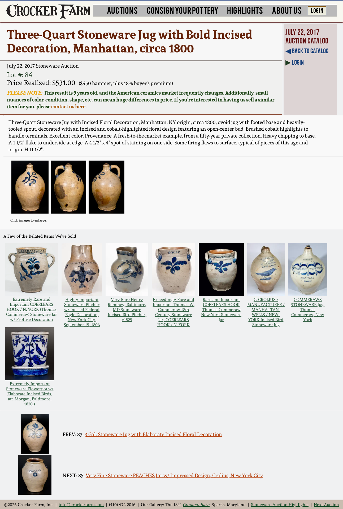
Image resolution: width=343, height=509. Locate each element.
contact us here (68, 106)
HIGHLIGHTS (245, 10)
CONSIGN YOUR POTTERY (182, 10)
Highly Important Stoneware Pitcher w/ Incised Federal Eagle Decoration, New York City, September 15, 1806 (82, 312)
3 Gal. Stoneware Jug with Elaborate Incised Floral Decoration (153, 434)
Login (298, 62)
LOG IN (317, 10)
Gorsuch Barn (196, 504)
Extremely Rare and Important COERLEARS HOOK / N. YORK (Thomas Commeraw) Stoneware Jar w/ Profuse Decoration (31, 309)
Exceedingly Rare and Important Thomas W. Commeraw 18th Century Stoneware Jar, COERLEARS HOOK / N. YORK (173, 312)
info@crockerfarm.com (81, 504)
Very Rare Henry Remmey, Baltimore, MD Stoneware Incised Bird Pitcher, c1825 (127, 309)
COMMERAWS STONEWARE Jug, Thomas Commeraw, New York (307, 309)
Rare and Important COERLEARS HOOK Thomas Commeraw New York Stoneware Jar (221, 309)
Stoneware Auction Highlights (280, 504)
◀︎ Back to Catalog (306, 51)
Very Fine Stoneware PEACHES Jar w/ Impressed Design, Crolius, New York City (174, 475)
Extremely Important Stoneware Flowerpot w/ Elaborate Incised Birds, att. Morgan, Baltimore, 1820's (29, 393)
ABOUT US (287, 10)
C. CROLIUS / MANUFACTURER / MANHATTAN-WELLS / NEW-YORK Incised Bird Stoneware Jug (266, 312)
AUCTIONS (122, 10)
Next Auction (326, 504)
